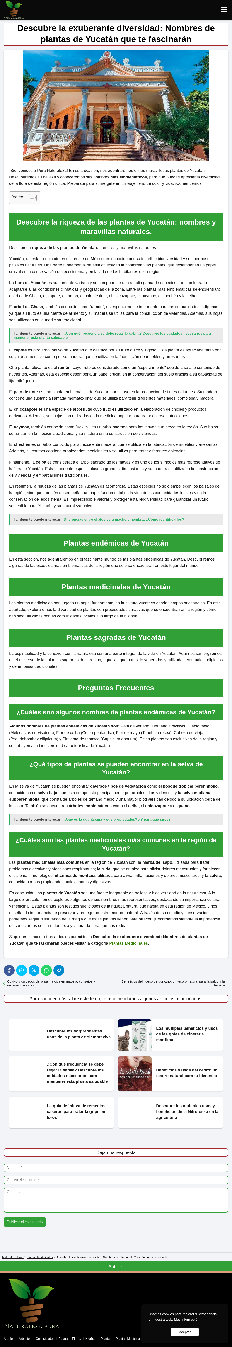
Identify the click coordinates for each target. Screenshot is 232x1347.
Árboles (9, 1330)
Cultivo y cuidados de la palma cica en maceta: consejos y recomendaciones (51, 983)
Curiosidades (45, 1330)
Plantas (106, 1330)
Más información (186, 1319)
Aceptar (185, 1332)
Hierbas (90, 1330)
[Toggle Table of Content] (30, 198)
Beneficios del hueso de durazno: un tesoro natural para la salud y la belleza (173, 983)
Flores (76, 1330)
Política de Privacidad (105, 1341)
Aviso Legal (12, 1341)
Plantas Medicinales (130, 1330)
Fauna (63, 1330)
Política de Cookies (72, 1341)
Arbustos (25, 1330)
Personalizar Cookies (39, 1341)
